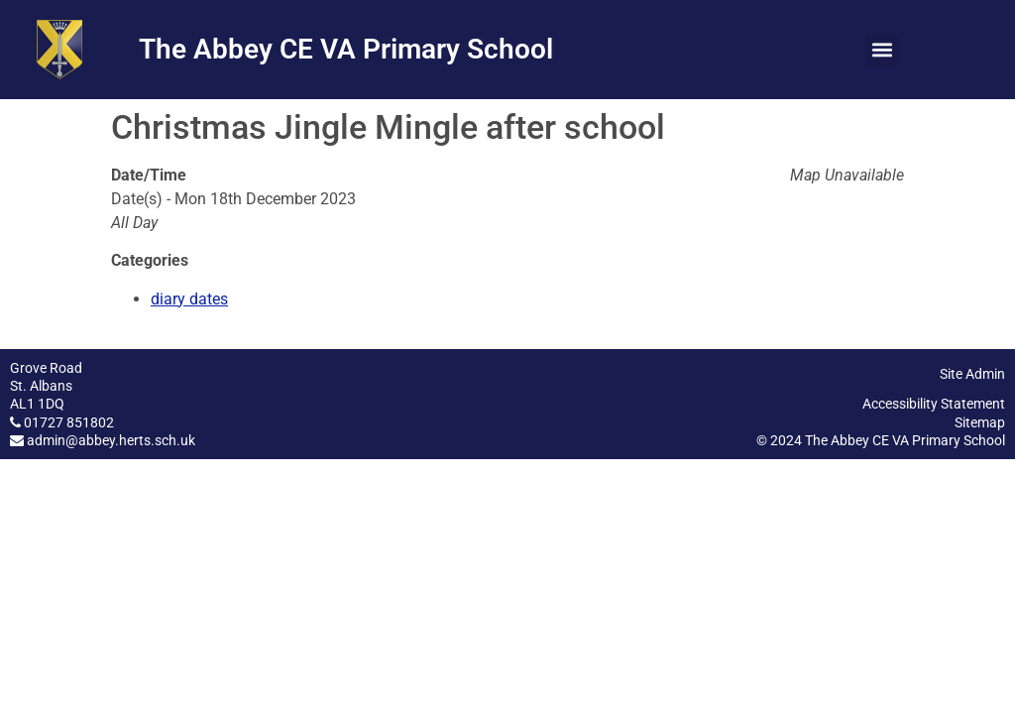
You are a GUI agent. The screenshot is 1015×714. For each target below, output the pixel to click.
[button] (882, 50)
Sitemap (980, 422)
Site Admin (972, 374)
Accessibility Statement (933, 404)
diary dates (189, 299)
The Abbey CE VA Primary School (346, 49)
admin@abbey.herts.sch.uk (111, 440)
